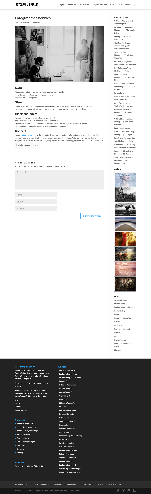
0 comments (35, 22)
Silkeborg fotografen (67, 403)
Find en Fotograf (120, 311)
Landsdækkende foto (67, 414)
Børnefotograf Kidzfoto (68, 370)
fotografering (27, 135)
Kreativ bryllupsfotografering (70, 436)
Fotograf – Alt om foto (122, 318)
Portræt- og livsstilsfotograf (70, 469)
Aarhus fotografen (66, 392)
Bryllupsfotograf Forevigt (69, 374)
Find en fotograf (23, 438)
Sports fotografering (122, 128)
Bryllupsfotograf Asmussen (70, 378)
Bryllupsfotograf (120, 304)
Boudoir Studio (65, 381)
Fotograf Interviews (99, 5)
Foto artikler (84, 5)
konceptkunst (119, 93)
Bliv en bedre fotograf (23, 370)
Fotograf (61, 5)
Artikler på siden (120, 300)
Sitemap (117, 350)
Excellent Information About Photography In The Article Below (125, 30)
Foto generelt (24, 22)
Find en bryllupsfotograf (26, 442)
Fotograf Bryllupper (66, 454)
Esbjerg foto (64, 432)
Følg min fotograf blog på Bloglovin (29, 466)
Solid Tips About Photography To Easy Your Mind (124, 77)
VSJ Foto (62, 407)
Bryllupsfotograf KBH (67, 465)
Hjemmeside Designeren (69, 491)
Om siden (20, 449)
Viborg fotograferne (67, 421)
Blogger (18, 406)
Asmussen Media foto (67, 458)
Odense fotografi (65, 389)
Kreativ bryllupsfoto (66, 443)
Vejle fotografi (64, 396)
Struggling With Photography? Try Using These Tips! (123, 55)
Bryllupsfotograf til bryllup (124, 307)
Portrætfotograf (120, 340)
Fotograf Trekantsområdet (69, 472)
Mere (112, 5)
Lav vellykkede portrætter (26, 427)
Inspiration (71, 5)
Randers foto (64, 425)
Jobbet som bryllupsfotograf (28, 431)
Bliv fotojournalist (24, 434)
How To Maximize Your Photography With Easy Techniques (123, 112)
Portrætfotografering (67, 410)
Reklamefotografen (66, 447)
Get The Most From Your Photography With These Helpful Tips (123, 122)
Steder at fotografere (25, 423)
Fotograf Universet (41, 491)
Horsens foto (64, 439)
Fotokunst (63, 399)
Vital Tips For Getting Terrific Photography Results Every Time (122, 46)
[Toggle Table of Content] (35, 146)
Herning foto (64, 418)
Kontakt (128, 5)
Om (120, 5)
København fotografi (67, 429)
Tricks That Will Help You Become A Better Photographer (123, 160)
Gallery (117, 322)
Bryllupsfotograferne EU (68, 450)
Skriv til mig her (21, 411)
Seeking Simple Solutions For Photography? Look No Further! (124, 86)
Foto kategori (22, 445)
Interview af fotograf (122, 329)
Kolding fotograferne (67, 385)
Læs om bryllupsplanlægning (65, 484)
